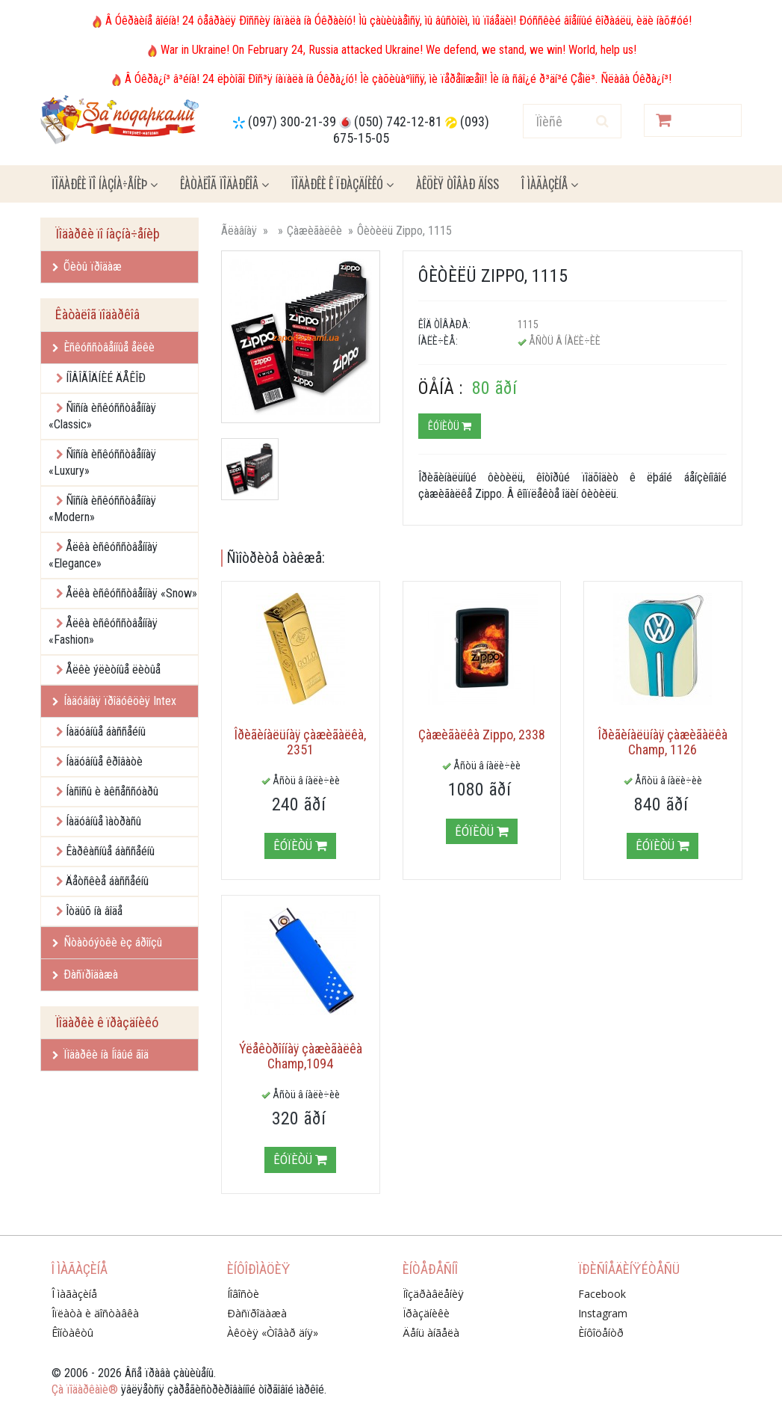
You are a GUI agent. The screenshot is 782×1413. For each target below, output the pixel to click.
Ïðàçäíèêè (426, 1313)
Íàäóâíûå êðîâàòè (104, 761)
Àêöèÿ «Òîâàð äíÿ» (272, 1333)
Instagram (602, 1313)
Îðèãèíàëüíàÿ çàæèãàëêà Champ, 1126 (662, 742)
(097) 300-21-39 (292, 121)
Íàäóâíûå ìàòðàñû (103, 821)
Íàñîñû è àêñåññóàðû (112, 791)
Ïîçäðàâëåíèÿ (433, 1294)
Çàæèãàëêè (314, 231)
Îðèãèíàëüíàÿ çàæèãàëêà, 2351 (300, 742)
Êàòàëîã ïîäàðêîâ (224, 184)
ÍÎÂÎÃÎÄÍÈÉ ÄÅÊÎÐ (106, 378)
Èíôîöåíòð (601, 1333)
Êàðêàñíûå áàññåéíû (110, 851)
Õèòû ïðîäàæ (87, 266)
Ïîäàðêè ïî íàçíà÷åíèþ (105, 184)
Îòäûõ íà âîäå (94, 911)
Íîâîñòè (243, 1294)
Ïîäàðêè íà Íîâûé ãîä (100, 1054)
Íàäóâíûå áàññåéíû (106, 731)
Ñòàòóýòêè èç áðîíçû (107, 942)
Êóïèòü (449, 426)
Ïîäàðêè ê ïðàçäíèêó (342, 184)
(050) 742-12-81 (398, 121)
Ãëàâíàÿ (239, 231)
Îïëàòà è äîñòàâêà (95, 1313)
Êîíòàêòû (72, 1333)
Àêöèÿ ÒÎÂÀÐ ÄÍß (457, 184)
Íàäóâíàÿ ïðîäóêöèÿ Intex (114, 701)
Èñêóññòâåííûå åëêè (103, 347)
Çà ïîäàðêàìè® (85, 1389)
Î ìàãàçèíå (549, 184)
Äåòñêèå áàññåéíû (107, 881)
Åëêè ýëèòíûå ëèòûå (113, 669)
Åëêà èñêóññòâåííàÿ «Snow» (131, 593)
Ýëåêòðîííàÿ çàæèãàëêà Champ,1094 (300, 1056)
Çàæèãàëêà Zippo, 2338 (481, 734)
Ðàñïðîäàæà (85, 974)
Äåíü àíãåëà (431, 1333)
